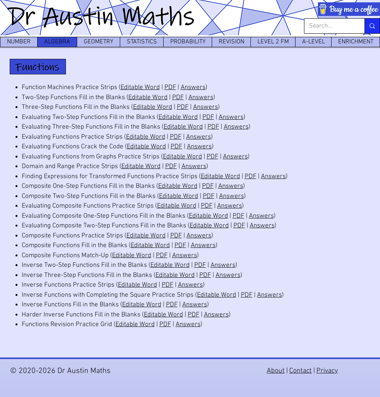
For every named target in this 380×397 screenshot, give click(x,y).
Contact (300, 371)
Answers (193, 87)
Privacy (327, 371)
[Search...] (328, 26)
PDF (170, 87)
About (276, 371)
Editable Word (140, 87)
